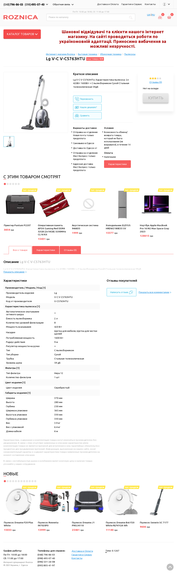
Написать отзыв (121, 292)
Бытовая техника (87, 54)
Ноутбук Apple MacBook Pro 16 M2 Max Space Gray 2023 (154, 228)
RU (153, 14)
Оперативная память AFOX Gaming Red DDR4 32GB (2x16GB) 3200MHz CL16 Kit (52, 230)
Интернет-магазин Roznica (60, 54)
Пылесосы (130, 54)
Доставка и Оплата (108, 4)
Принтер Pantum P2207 (17, 225)
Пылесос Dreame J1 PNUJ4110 (83, 524)
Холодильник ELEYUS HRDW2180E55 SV (118, 227)
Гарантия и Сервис (132, 4)
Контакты (150, 4)
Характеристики (117, 164)
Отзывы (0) (155, 82)
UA (148, 14)
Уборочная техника (110, 54)
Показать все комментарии (155, 292)
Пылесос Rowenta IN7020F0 (48, 524)
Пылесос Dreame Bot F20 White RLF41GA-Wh (120, 524)
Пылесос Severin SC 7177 (154, 522)
